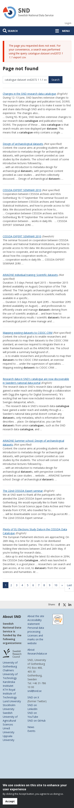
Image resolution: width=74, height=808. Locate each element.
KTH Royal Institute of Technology (10, 693)
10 (57, 585)
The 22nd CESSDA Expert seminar (23, 491)
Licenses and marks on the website (35, 639)
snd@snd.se (34, 691)
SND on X (33, 697)
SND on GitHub (36, 720)
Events (31, 731)
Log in (68, 23)
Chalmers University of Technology (10, 674)
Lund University (12, 701)
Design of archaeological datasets (23, 144)
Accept (10, 801)
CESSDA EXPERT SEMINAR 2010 (22, 190)
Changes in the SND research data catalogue (29, 93)
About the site (35, 616)
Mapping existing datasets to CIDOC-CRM (27, 332)
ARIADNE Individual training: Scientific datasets (30, 275)
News (30, 727)
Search (13, 31)
